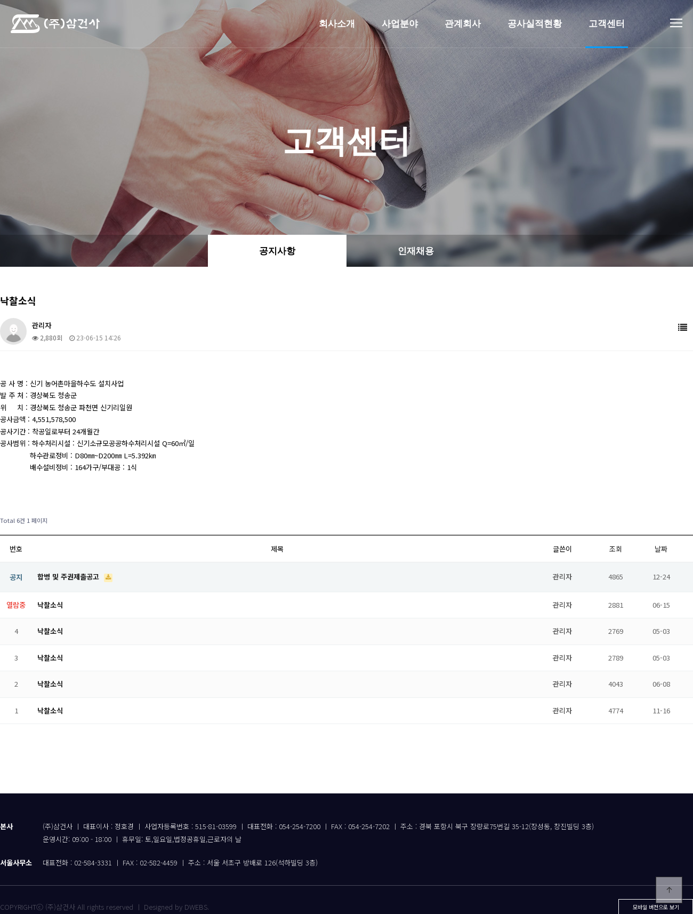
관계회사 (463, 24)
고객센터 (607, 24)
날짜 (661, 549)
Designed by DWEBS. (176, 907)
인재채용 (416, 251)
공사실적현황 (534, 24)
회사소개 (337, 24)
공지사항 (277, 251)
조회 (615, 549)
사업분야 (400, 24)
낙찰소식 (50, 605)
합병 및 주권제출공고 (69, 576)
